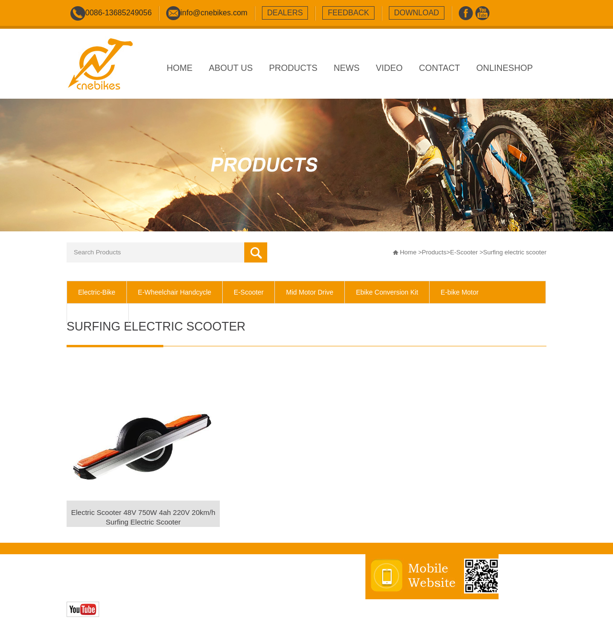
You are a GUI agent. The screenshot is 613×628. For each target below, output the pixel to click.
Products (434, 252)
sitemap (249, 579)
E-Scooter (464, 252)
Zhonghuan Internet (135, 589)
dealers (285, 13)
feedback (348, 13)
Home (408, 252)
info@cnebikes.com (214, 13)
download (416, 13)
